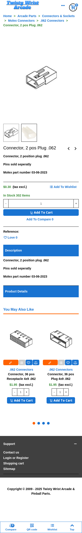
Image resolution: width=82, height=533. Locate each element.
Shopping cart (13, 463)
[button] (34, 423)
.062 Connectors (21, 369)
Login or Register (16, 458)
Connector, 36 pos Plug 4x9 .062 (60, 376)
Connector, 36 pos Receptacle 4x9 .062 (21, 376)
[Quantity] (41, 203)
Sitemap (9, 469)
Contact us (11, 452)
